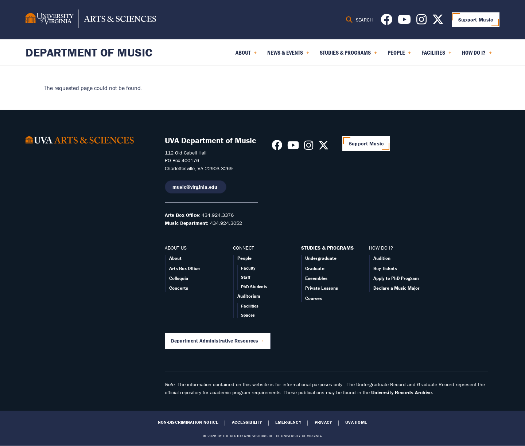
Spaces (248, 315)
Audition (381, 258)
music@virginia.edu (195, 187)
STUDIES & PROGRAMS (327, 247)
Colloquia (178, 278)
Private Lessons (321, 288)
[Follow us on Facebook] (386, 21)
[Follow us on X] (438, 21)
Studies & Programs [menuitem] (348, 55)
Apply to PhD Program (396, 278)
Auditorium (248, 296)
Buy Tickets (385, 268)
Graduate (314, 268)
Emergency (288, 422)
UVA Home (356, 422)
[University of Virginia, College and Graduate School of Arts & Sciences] (91, 19)
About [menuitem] (246, 55)
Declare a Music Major (396, 288)
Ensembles (316, 278)
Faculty (248, 268)
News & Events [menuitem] (288, 55)
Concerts (178, 288)
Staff (245, 277)
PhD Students (254, 286)
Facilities (249, 306)
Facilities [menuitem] (436, 55)
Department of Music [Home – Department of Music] (89, 52)
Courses (313, 298)
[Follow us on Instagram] (421, 21)
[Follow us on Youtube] (404, 21)
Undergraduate (321, 258)
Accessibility (247, 422)
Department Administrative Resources (214, 340)
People (244, 258)
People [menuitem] (399, 55)
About (175, 258)
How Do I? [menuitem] (477, 55)
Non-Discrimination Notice (188, 422)
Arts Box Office (184, 268)
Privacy (323, 422)
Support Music (475, 19)
